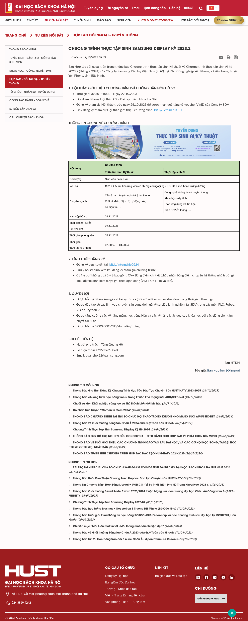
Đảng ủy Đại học (116, 575)
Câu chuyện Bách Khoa (26, 117)
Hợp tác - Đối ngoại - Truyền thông (29, 81)
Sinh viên (124, 20)
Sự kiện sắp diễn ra (22, 109)
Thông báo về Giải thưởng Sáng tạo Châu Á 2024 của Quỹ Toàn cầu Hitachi (123, 423)
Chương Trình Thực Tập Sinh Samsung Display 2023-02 (109, 502)
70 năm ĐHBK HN (229, 20)
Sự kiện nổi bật (56, 20)
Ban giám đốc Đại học (120, 582)
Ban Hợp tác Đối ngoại (223, 370)
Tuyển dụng (93, 8)
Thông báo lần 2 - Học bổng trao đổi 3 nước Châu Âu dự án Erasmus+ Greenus (126, 539)
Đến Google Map (211, 598)
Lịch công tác (155, 8)
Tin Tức (32, 20)
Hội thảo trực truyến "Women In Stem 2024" (102, 410)
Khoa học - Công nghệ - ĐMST (31, 71)
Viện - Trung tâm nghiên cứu (125, 595)
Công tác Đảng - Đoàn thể (29, 100)
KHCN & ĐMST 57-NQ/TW (155, 20)
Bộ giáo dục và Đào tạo (171, 575)
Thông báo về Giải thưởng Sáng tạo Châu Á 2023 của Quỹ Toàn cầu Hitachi (123, 533)
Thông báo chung (23, 49)
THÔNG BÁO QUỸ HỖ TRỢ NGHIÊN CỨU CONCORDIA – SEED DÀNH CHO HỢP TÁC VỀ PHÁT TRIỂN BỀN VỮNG (145, 436)
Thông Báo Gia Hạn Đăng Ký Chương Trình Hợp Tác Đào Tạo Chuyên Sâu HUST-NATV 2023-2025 (137, 390)
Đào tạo (104, 20)
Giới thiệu (13, 20)
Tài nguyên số (117, 8)
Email (136, 8)
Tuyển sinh (82, 20)
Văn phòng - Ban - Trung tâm (125, 601)
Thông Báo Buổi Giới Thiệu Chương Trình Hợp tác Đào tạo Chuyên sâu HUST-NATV (128, 478)
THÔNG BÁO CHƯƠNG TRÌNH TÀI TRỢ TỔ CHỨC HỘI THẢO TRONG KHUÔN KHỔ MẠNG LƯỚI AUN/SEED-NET (144, 416)
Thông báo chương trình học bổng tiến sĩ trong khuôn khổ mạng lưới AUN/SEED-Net (128, 397)
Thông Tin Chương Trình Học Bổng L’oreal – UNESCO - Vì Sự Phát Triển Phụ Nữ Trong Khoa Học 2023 (139, 485)
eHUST (189, 8)
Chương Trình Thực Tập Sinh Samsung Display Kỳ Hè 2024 (111, 429)
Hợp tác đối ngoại (195, 20)
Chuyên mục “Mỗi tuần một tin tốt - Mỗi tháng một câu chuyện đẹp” (118, 526)
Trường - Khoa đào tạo (121, 588)
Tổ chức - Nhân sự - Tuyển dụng (32, 92)
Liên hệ (174, 8)
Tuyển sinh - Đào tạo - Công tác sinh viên (32, 60)
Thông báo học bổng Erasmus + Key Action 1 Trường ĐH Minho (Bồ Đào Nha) (124, 509)
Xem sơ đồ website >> (226, 618)
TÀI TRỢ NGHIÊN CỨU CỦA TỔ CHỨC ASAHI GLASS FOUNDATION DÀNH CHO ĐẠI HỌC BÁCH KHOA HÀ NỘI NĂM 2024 (151, 467)
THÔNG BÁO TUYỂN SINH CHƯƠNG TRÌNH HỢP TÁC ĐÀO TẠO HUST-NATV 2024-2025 (129, 453)
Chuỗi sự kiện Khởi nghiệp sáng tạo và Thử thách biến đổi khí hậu (117, 403)
